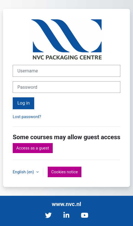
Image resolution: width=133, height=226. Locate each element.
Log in (23, 103)
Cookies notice (64, 171)
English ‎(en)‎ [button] (24, 171)
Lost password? (27, 116)
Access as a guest (32, 148)
